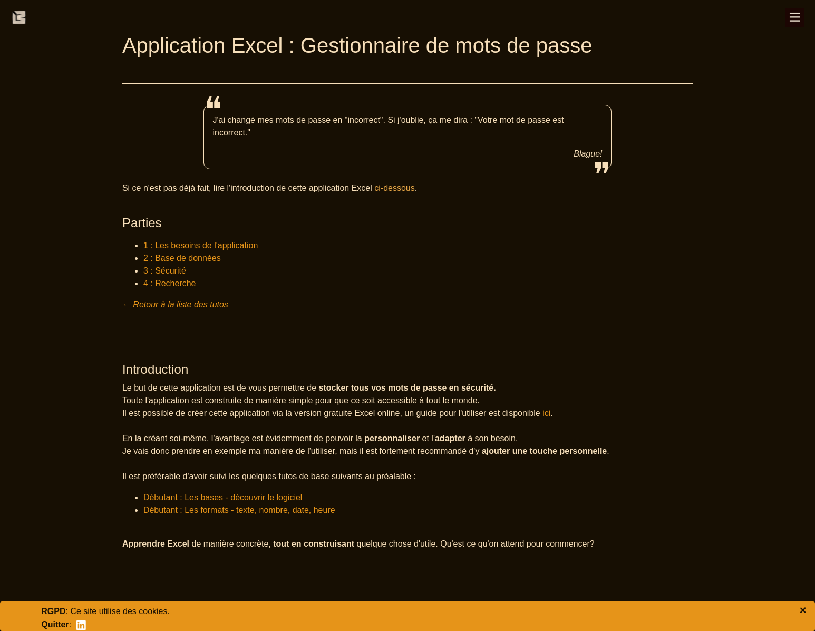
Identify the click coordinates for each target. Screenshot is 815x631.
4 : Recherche (169, 283)
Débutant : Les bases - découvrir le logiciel (223, 497)
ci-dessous (394, 187)
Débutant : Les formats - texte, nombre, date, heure (239, 510)
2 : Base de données (182, 258)
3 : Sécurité (164, 270)
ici (546, 413)
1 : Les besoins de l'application (200, 245)
